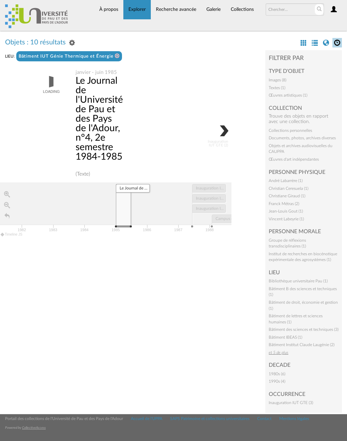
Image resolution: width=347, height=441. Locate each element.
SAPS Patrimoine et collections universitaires (209, 419)
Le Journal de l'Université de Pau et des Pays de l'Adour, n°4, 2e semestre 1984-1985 (99, 119)
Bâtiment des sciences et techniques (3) (304, 329)
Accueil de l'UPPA (146, 419)
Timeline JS (11, 235)
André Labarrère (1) (286, 181)
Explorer (137, 9)
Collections (242, 9)
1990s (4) (277, 381)
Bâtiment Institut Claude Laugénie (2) (301, 345)
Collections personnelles (290, 130)
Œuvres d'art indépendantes (294, 159)
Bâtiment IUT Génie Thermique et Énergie (69, 56)
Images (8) (277, 80)
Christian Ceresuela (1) (288, 188)
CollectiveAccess (34, 427)
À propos (108, 9)
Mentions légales (294, 419)
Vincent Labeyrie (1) (286, 219)
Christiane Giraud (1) (287, 196)
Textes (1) (277, 88)
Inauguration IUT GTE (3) (291, 403)
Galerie (213, 9)
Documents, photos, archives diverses (302, 138)
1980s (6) (277, 374)
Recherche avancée (176, 9)
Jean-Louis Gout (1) (286, 211)
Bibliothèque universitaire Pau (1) (298, 281)
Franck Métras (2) (284, 204)
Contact (264, 419)
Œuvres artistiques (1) (288, 95)
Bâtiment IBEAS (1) (285, 337)
